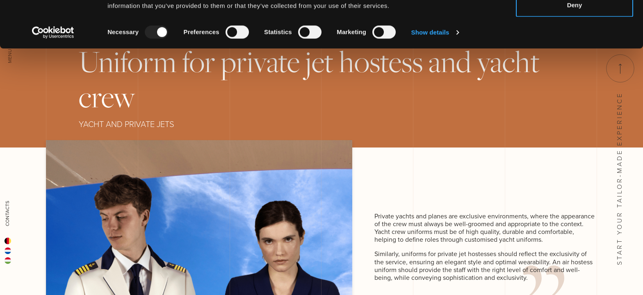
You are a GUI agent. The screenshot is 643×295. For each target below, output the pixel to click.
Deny (574, 48)
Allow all (574, 21)
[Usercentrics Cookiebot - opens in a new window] (53, 76)
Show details (430, 76)
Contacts (7, 213)
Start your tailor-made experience (619, 159)
